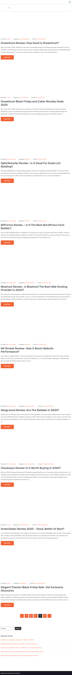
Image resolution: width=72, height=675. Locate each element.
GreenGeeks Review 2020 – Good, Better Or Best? (34, 528)
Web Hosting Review (24, 39)
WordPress (27, 159)
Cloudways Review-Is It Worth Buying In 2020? (31, 467)
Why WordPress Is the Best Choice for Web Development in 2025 (19, 655)
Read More (7, 57)
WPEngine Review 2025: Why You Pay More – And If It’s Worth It (19, 643)
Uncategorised (23, 583)
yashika (8, 39)
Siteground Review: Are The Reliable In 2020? (31, 409)
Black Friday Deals (23, 97)
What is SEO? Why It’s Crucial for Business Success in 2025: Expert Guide (22, 651)
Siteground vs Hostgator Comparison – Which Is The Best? (17, 639)
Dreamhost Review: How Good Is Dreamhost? (30, 43)
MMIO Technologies (11, 159)
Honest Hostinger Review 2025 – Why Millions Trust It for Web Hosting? (21, 647)
